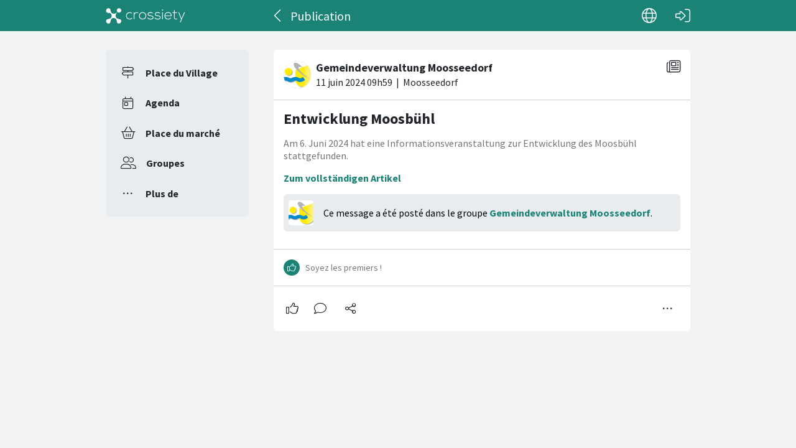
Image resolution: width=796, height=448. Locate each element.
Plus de (162, 193)
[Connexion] (683, 15)
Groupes (165, 163)
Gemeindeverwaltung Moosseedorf (569, 213)
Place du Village (182, 73)
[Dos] (278, 15)
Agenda (163, 102)
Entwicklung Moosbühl (359, 118)
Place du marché (183, 133)
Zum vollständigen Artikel (342, 178)
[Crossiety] (145, 15)
